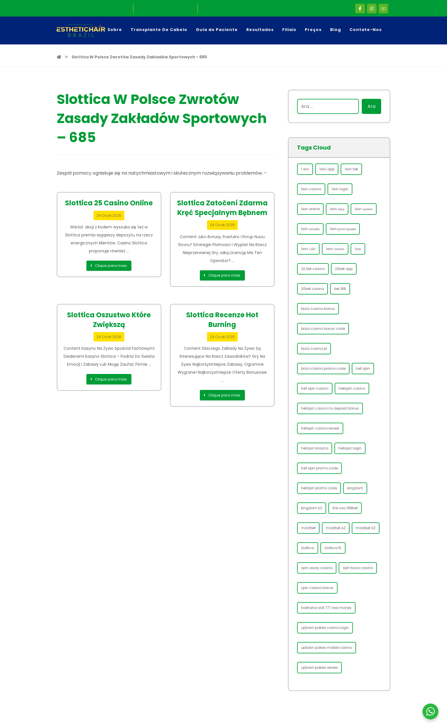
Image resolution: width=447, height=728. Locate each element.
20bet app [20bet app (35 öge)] (344, 268)
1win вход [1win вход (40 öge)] (337, 208)
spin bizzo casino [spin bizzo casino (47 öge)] (358, 567)
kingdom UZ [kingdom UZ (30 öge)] (311, 508)
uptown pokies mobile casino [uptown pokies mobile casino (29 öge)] (326, 647)
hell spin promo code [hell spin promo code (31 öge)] (319, 468)
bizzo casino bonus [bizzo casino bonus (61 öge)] (318, 308)
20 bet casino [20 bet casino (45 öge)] (313, 268)
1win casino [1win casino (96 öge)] (311, 189)
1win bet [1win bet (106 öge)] (351, 169)
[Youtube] (383, 8)
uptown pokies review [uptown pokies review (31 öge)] (319, 667)
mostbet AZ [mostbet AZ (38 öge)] (336, 527)
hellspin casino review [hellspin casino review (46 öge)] (320, 428)
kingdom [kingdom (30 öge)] (355, 488)
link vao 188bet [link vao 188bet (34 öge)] (345, 508)
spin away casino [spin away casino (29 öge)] (316, 567)
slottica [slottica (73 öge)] (307, 547)
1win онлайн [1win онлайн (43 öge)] (310, 228)
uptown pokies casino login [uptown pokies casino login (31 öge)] (325, 627)
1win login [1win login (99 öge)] (340, 189)
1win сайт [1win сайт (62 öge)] (308, 248)
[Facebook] (360, 8)
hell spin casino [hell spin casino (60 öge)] (314, 388)
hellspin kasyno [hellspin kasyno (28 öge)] (314, 448)
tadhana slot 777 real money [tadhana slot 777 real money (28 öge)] (326, 607)
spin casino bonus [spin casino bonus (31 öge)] (317, 587)
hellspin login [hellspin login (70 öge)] (349, 448)
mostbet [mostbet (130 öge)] (308, 527)
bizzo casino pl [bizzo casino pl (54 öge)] (314, 348)
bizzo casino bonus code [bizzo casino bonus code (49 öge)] (323, 328)
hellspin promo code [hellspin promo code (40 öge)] (319, 488)
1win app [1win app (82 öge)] (326, 169)
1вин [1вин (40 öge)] (358, 248)
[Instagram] (372, 8)
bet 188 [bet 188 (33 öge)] (340, 288)
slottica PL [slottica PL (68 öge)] (333, 547)
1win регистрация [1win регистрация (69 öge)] (343, 228)
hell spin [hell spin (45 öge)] (363, 368)
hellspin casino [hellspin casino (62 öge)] (352, 388)
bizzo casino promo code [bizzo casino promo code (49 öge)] (323, 368)
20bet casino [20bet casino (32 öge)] (312, 288)
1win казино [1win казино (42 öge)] (364, 208)
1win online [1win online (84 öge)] (310, 208)
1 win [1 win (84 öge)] (305, 169)
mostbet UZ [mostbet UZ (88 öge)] (365, 527)
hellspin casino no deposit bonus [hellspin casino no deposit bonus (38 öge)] (330, 408)
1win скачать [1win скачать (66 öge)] (335, 248)
